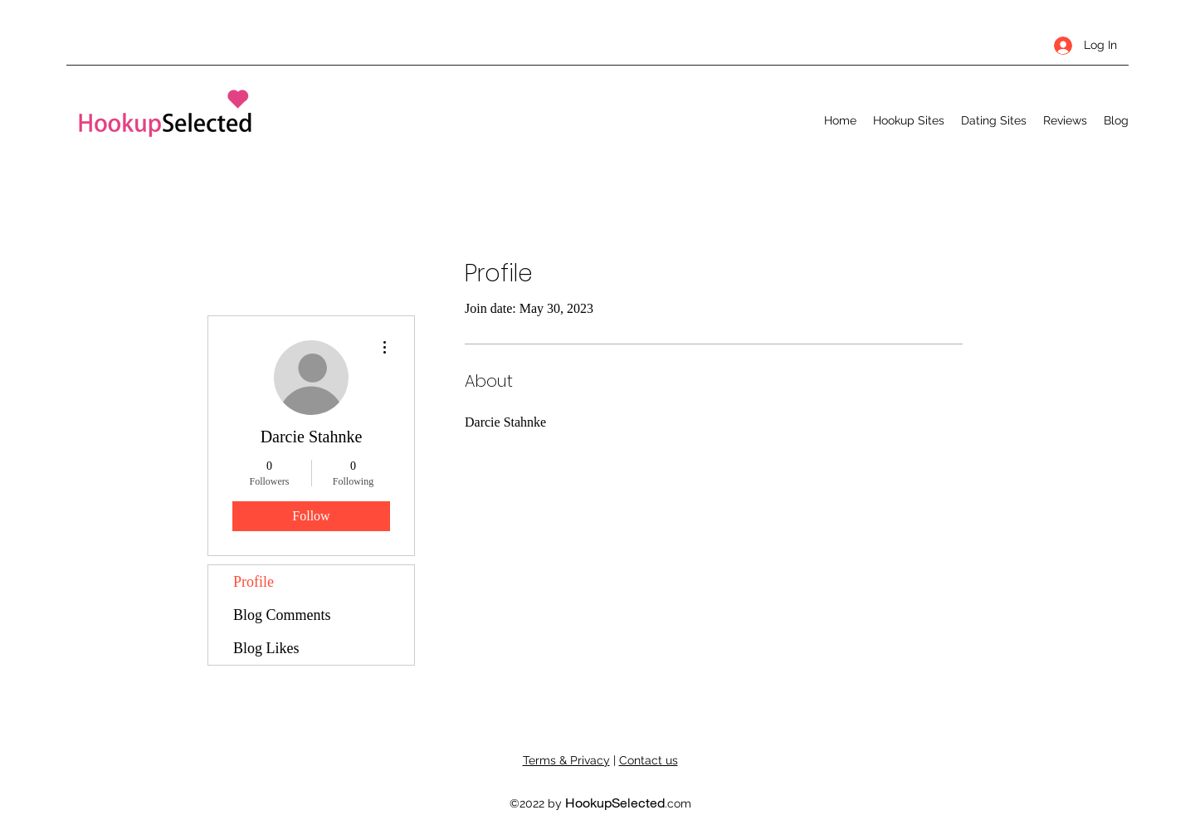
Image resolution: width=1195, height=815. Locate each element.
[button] (909, 120)
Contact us (648, 760)
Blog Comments (282, 615)
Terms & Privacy (566, 760)
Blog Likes (266, 648)
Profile (253, 581)
